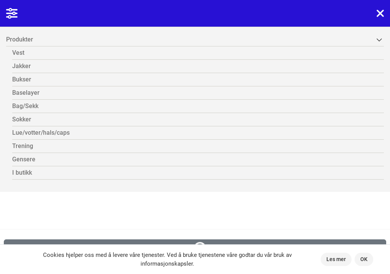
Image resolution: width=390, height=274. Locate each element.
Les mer (336, 259)
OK (364, 259)
